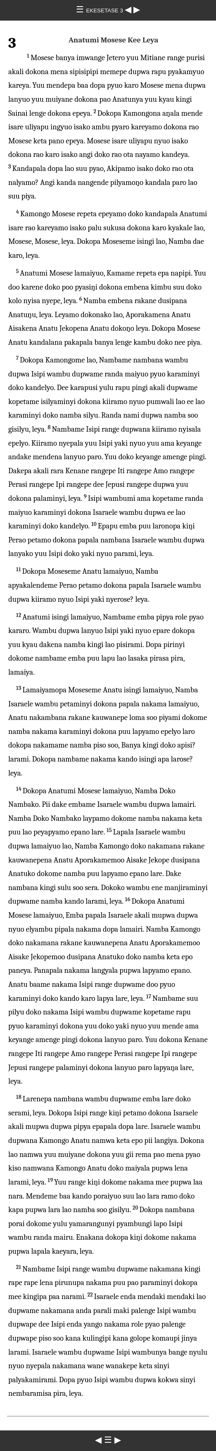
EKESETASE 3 (105, 10)
